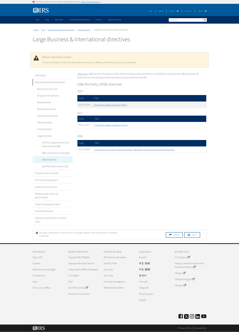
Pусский (143, 281)
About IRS (37, 257)
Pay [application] (47, 19)
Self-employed (44, 122)
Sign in (202, 11)
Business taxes (44, 102)
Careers (36, 263)
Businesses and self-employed (61, 29)
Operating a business (47, 115)
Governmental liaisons (46, 187)
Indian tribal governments (47, 204)
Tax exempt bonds (44, 211)
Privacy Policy (185, 328)
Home (35, 29)
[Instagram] (192, 316)
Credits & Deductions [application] (79, 19)
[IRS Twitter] (186, 317)
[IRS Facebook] (180, 316)
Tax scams (108, 269)
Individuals (40, 75)
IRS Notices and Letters (115, 257)
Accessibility (200, 328)
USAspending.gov (184, 279)
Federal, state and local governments (46, 195)
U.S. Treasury (182, 257)
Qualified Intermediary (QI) (55, 166)
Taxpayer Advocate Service (81, 263)
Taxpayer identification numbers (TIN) (51, 219)
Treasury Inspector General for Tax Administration (189, 265)
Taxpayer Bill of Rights (79, 257)
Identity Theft (110, 263)
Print (194, 235)
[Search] (188, 20)
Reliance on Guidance (79, 294)
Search (204, 20)
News (161, 11)
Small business (44, 129)
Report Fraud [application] (114, 19)
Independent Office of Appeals (83, 269)
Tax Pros (188, 11)
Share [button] (176, 235)
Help (150, 11)
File (43, 29)
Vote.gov (180, 285)
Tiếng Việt (144, 287)
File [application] (37, 19)
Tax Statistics (39, 275)
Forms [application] (99, 19)
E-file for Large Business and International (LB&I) (55, 144)
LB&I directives (49, 159)
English (174, 11)
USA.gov (180, 273)
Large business (83, 29)
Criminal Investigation (114, 281)
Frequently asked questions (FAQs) (110, 105)
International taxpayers (46, 180)
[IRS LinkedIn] (197, 317)
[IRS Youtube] (203, 316)
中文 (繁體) (144, 269)
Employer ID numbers (48, 95)
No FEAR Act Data (78, 287)
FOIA (70, 281)
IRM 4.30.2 (82, 74)
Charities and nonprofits (47, 173)
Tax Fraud (108, 275)
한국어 (142, 275)
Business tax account (47, 89)
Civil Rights (73, 275)
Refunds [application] (59, 19)
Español (143, 257)
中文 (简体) (144, 263)
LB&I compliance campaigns (56, 153)
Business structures (46, 109)
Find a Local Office (42, 287)
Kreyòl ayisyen (146, 294)
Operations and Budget (44, 269)
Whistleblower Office (114, 287)
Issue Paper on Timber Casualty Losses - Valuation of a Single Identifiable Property (134, 149)
